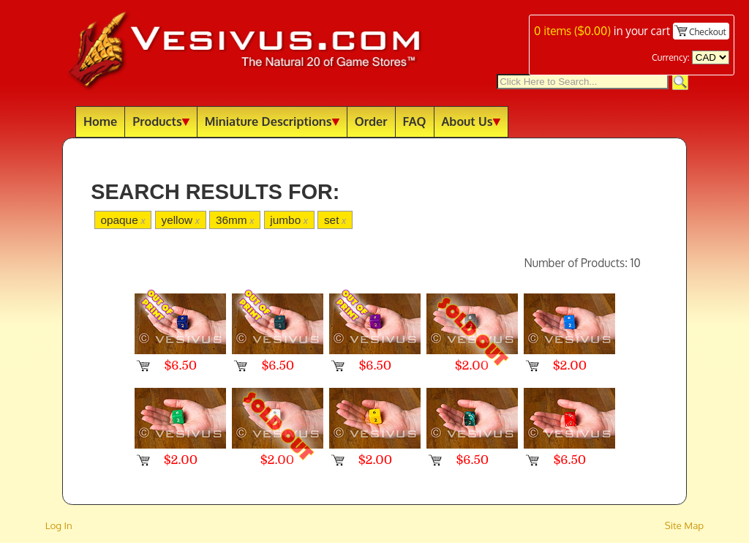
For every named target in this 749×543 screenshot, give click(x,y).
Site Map (684, 525)
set (335, 220)
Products (160, 121)
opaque (122, 220)
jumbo (289, 220)
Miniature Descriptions (272, 121)
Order (371, 121)
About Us (471, 121)
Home (100, 121)
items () (572, 30)
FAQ (414, 121)
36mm (235, 220)
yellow (180, 220)
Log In (58, 525)
